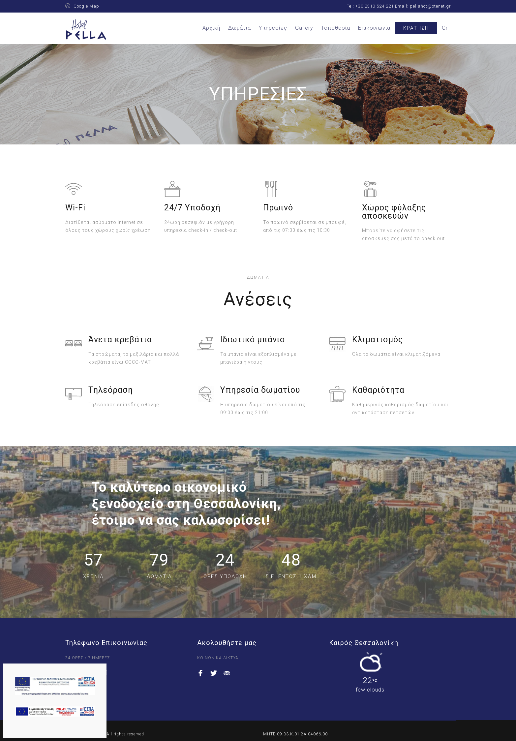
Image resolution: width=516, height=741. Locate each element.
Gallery (304, 28)
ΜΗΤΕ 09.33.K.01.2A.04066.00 (295, 734)
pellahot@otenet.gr (430, 6)
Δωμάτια (239, 28)
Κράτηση (416, 28)
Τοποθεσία (335, 28)
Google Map (86, 6)
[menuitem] (445, 28)
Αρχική (211, 28)
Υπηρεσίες (273, 28)
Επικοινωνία (374, 28)
